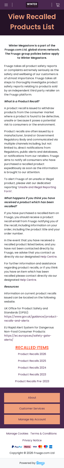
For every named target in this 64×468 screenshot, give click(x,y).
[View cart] (58, 5)
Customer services (32, 408)
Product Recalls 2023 (32, 374)
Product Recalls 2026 (32, 354)
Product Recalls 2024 (32, 368)
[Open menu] (6, 5)
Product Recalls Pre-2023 (32, 381)
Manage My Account (32, 419)
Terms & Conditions (43, 433)
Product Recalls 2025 (32, 361)
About (32, 398)
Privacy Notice (32, 440)
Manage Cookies (17, 433)
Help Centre (48, 257)
